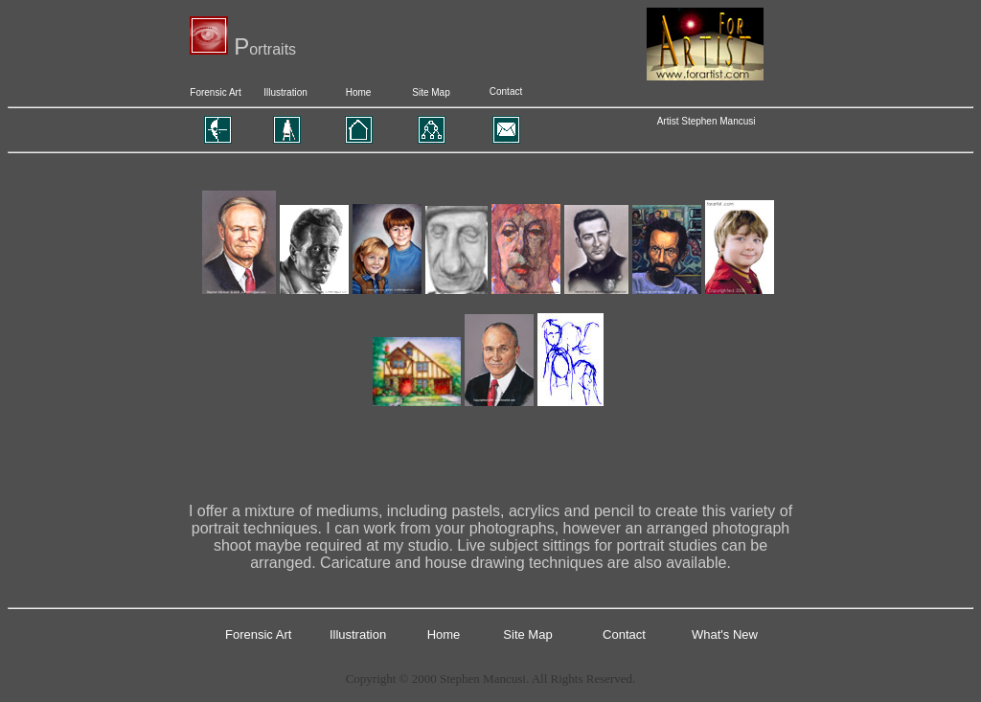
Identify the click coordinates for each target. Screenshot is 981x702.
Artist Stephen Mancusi (706, 121)
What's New (725, 634)
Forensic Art (215, 92)
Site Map (430, 92)
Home (359, 92)
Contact (506, 91)
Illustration (285, 92)
